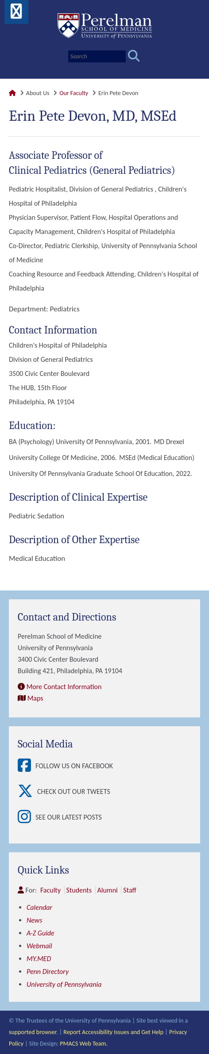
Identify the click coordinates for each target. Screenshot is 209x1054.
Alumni (107, 890)
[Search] (97, 56)
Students (79, 890)
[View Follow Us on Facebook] (26, 766)
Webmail (39, 946)
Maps (35, 698)
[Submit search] (134, 56)
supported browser (32, 1032)
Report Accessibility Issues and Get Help (113, 1032)
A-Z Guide (40, 933)
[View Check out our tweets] (27, 791)
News (35, 920)
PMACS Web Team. (84, 1043)
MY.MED (39, 958)
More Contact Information (64, 686)
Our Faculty (73, 93)
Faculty (50, 890)
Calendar (39, 907)
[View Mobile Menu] (16, 14)
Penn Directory (48, 971)
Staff (129, 890)
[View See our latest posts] (26, 817)
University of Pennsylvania (64, 984)
